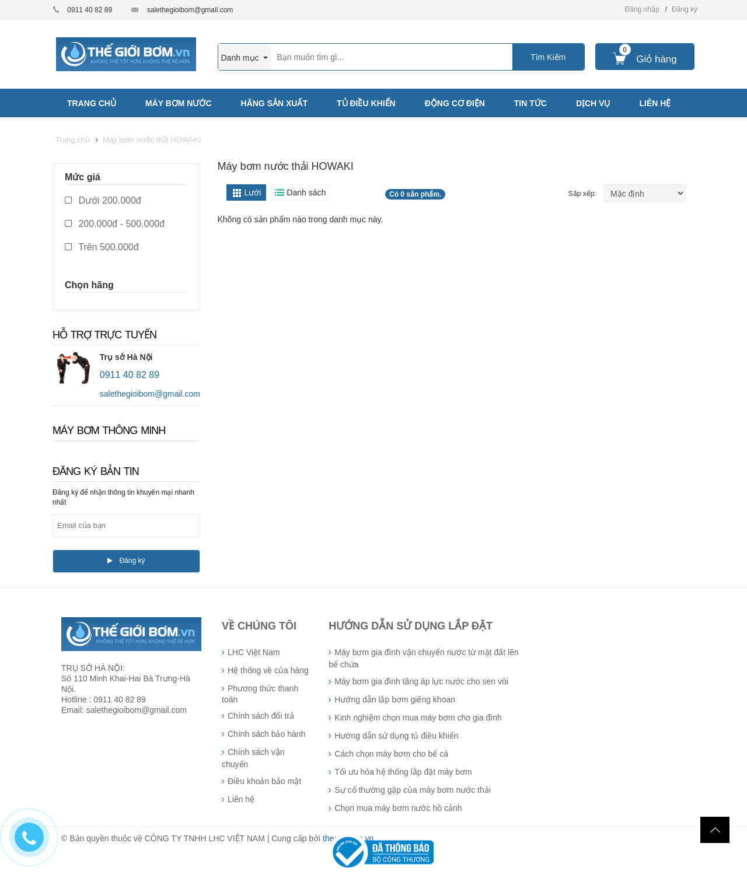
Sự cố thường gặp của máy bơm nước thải (412, 790)
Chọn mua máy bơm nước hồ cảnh (398, 808)
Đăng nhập (642, 9)
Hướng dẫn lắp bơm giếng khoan (394, 699)
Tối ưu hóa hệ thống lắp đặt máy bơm (403, 771)
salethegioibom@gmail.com (190, 10)
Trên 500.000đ (102, 247)
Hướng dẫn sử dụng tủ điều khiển (396, 735)
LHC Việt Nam (254, 652)
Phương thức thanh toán (260, 694)
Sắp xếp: (583, 194)
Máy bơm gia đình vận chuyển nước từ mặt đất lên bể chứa (423, 658)
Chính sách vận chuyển (253, 758)
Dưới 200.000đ (103, 200)
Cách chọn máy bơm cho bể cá (391, 753)
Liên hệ (241, 799)
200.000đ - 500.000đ (115, 224)
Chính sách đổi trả (261, 715)
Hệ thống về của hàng (268, 670)
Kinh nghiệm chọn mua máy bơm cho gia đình (417, 717)
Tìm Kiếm (548, 57)
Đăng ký (684, 9)
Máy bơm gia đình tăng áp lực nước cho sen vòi (421, 681)
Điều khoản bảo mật (264, 781)
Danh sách (306, 192)
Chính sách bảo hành (266, 734)
